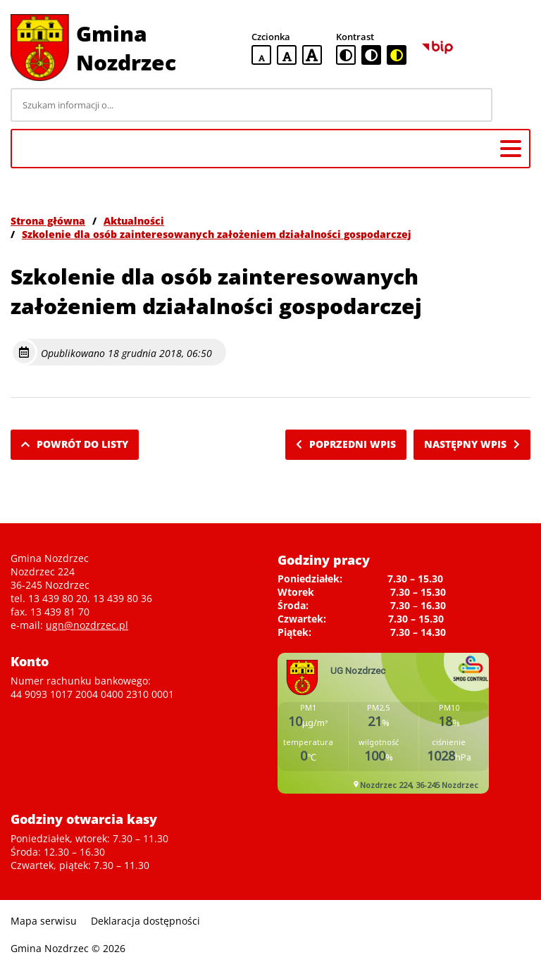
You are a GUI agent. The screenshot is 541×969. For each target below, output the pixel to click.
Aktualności (134, 220)
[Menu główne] (511, 148)
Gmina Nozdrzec (126, 48)
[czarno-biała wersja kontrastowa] (371, 55)
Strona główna (48, 220)
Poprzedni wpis (346, 444)
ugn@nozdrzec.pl (87, 625)
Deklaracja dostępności (145, 920)
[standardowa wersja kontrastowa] (346, 55)
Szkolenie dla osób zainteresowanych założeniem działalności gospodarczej (216, 234)
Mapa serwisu (44, 920)
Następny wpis (472, 444)
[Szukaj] (513, 105)
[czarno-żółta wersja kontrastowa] (396, 55)
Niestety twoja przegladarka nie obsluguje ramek (383, 723)
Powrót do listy (74, 444)
